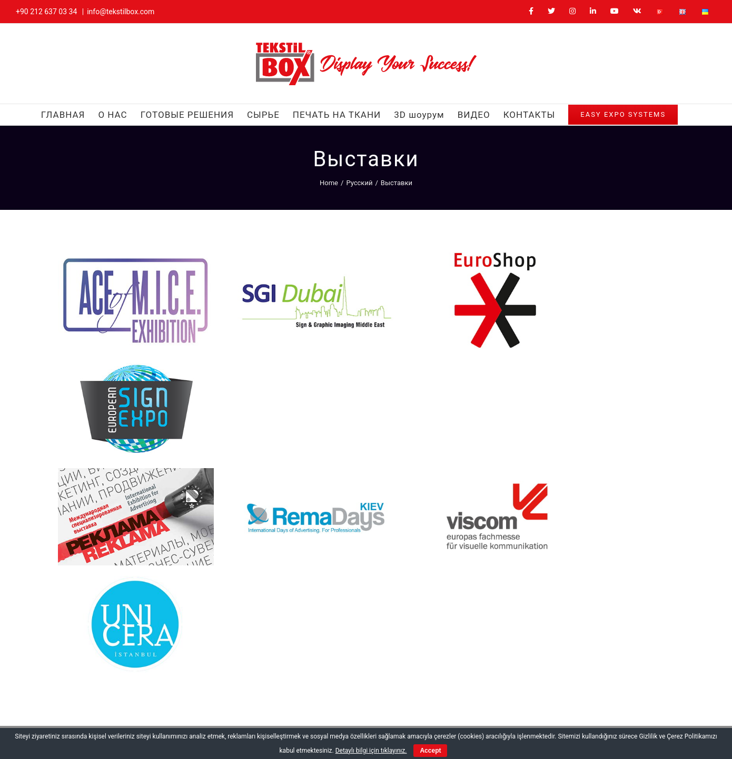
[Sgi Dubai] (285, 255)
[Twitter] (502, 641)
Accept (430, 750)
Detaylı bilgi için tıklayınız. (371, 750)
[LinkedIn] (540, 641)
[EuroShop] (445, 255)
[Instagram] (521, 641)
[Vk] (578, 641)
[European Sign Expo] (606, 255)
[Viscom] (445, 351)
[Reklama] (125, 351)
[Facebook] (483, 641)
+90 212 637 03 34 (46, 11)
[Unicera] (606, 351)
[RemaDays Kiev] (285, 351)
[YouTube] (559, 641)
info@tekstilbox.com (120, 11)
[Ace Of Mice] (125, 255)
